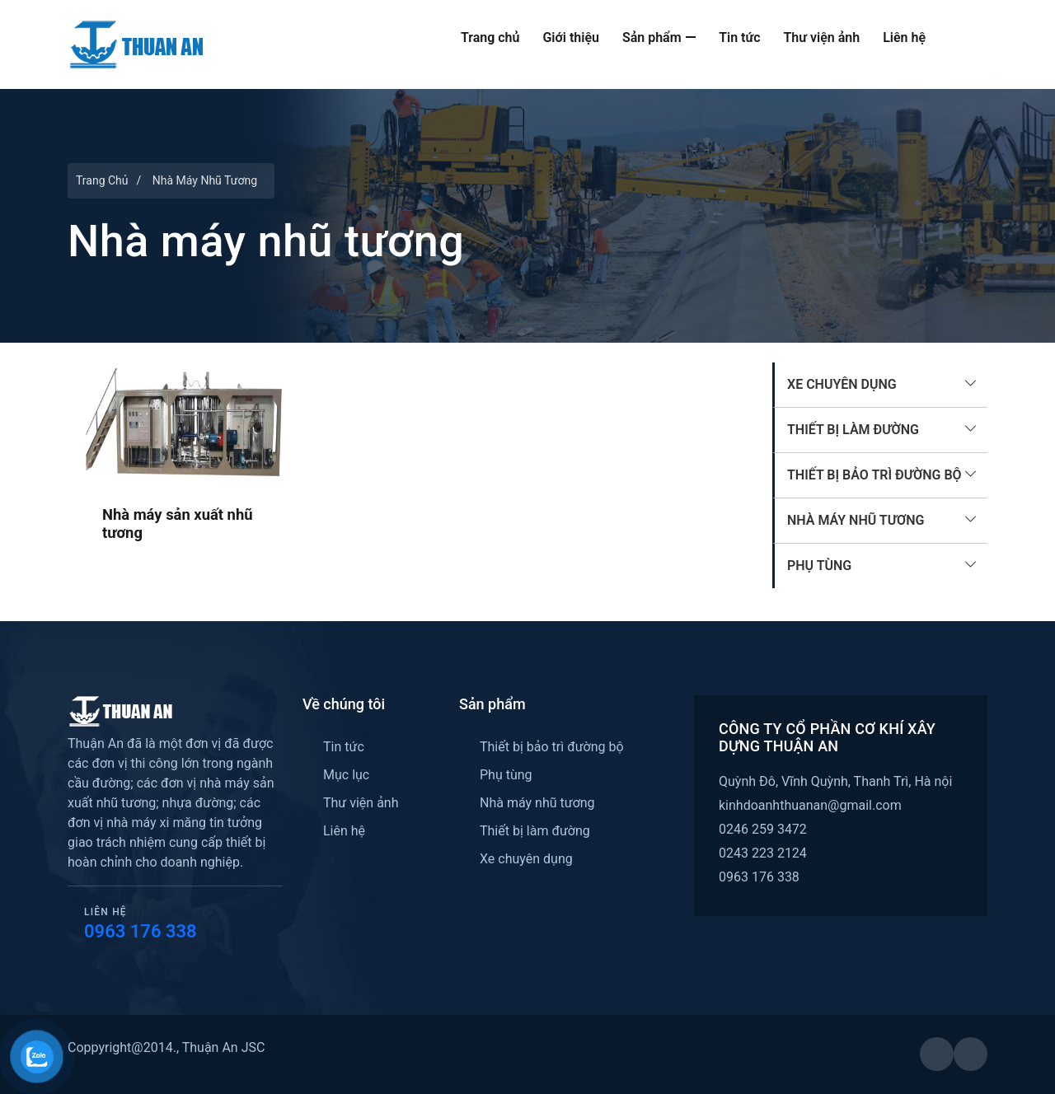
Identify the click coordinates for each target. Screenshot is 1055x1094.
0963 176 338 (140, 931)
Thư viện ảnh (822, 37)
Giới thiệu (570, 37)
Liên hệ (904, 37)
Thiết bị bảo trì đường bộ (874, 475)
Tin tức (739, 37)
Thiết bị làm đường (853, 429)
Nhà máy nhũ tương (855, 520)
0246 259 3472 (763, 829)
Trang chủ (490, 37)
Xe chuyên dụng (842, 384)
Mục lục (346, 775)
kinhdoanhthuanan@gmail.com (810, 805)
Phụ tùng (819, 565)
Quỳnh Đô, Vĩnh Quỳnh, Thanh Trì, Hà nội (835, 781)
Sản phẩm (659, 37)
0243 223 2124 (763, 853)
